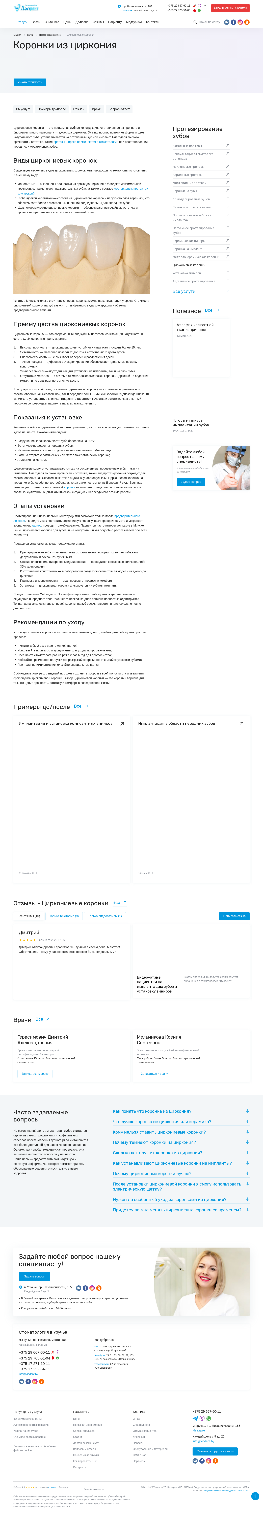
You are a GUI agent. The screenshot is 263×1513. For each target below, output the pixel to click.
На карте (127, 10)
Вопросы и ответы (84, 1449)
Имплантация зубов (25, 1430)
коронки (69, 487)
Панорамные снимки (86, 1455)
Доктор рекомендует (86, 1443)
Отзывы (98, 22)
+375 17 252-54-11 (34, 1369)
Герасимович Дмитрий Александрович (42, 1039)
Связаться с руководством (215, 1451)
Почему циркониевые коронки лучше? (152, 1173)
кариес (36, 525)
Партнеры (139, 1461)
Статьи (77, 1437)
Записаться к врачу (34, 1073)
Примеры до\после (52, 109)
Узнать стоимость (29, 82)
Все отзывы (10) (28, 916)
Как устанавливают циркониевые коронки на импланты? (172, 1163)
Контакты (152, 22)
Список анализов (83, 1430)
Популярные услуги (27, 1412)
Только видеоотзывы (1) (105, 916)
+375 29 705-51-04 (179, 10)
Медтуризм (134, 22)
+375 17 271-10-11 (34, 1364)
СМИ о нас (139, 1455)
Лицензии (139, 1437)
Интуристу (79, 1467)
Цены (67, 22)
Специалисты (141, 1424)
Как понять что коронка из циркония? (152, 1111)
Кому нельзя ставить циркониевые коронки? (159, 1132)
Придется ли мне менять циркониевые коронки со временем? (177, 1210)
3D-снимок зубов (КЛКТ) (28, 1418)
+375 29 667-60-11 (179, 5)
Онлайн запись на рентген (230, 8)
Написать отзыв (234, 916)
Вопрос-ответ (119, 109)
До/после (81, 22)
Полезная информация (87, 1424)
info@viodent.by (28, 1374)
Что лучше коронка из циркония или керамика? (162, 1121)
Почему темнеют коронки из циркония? (154, 1142)
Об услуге (23, 109)
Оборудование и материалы (150, 1449)
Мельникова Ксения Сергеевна (159, 1039)
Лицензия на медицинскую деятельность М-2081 (227, 1490)
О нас (136, 1418)
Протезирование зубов (198, 132)
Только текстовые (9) (64, 916)
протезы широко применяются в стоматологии (86, 142)
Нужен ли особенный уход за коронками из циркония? (169, 1199)
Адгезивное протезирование (31, 1424)
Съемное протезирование (29, 1437)
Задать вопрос (191, 481)
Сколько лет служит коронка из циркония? (157, 1152)
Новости (138, 1443)
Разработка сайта (92, 1489)
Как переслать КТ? (84, 1461)
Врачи (36, 22)
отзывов (52, 1487)
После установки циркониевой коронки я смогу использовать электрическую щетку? (177, 1187)
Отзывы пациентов (144, 1430)
